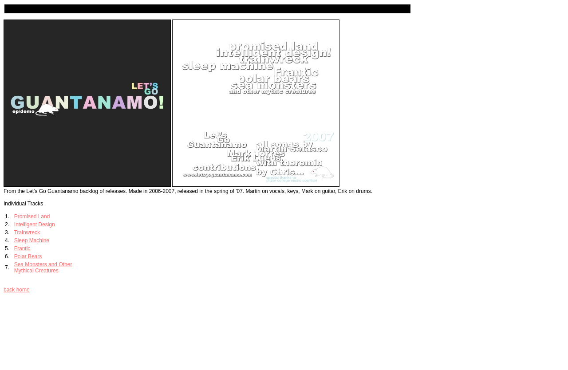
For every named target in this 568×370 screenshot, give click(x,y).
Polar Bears (28, 256)
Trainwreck (27, 232)
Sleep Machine (31, 240)
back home (17, 290)
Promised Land (32, 216)
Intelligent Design (34, 224)
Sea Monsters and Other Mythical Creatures (43, 267)
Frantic (22, 248)
